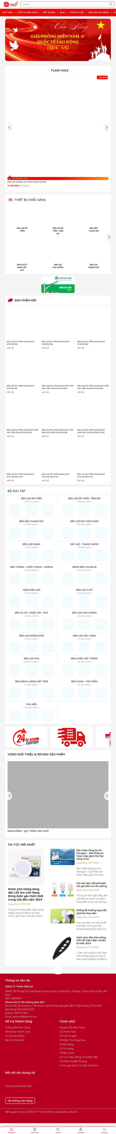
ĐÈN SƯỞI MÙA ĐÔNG (99, 12)
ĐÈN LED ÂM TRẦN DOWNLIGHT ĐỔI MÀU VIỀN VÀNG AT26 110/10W (93, 398)
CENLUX (72, 1122)
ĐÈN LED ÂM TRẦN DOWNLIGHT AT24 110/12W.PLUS (20, 486)
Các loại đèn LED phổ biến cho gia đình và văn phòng (91, 895)
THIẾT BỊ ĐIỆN (48, 12)
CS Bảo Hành (67, 1063)
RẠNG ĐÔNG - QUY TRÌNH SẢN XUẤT (28, 841)
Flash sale (58, 70)
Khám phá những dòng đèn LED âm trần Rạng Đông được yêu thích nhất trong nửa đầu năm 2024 (25, 905)
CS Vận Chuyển (68, 1046)
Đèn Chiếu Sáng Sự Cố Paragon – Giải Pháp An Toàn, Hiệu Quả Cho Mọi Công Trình (89, 865)
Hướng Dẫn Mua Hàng (17, 1038)
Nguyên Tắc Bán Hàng (72, 1038)
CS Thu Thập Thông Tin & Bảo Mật (79, 1067)
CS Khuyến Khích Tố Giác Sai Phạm (79, 1076)
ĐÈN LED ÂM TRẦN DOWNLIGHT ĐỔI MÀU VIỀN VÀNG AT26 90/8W (22, 442)
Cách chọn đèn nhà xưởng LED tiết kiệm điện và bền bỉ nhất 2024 (91, 951)
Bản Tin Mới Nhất (14, 1050)
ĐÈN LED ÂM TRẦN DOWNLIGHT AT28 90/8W (20, 398)
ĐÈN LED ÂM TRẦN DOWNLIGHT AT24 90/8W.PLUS (91, 486)
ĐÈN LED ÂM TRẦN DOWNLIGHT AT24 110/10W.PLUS (56, 486)
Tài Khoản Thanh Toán (17, 1042)
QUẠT (62, 12)
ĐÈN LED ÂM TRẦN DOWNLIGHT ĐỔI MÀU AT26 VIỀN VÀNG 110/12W (57, 442)
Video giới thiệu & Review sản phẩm (36, 765)
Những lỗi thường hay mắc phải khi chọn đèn (91, 922)
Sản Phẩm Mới (22, 311)
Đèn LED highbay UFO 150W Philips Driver (27, 182)
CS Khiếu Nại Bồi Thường (73, 1072)
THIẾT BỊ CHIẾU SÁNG (27, 12)
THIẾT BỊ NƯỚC (77, 12)
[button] (108, 242)
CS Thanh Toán (68, 1042)
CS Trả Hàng (67, 1059)
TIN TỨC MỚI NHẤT (21, 855)
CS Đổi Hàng (67, 1055)
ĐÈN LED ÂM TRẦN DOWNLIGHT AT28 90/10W (91, 353)
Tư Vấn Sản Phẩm (15, 1046)
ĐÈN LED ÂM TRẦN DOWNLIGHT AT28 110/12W (20, 353)
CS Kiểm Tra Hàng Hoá (72, 1050)
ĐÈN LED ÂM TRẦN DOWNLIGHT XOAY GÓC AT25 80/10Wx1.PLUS (91, 442)
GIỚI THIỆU (7, 12)
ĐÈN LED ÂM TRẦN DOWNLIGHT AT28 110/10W (56, 353)
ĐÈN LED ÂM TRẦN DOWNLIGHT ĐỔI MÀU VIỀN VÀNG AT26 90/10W (57, 398)
